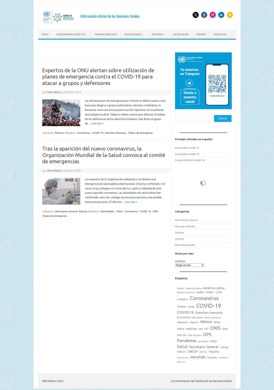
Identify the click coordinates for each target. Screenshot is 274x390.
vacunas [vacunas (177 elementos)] (198, 355)
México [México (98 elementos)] (206, 321)
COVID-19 (97, 131)
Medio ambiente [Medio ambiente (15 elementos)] (212, 316)
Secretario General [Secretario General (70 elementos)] (203, 346)
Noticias (59, 131)
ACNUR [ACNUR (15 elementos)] (180, 287)
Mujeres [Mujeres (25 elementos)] (194, 321)
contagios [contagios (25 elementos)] (182, 298)
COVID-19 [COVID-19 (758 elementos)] (208, 304)
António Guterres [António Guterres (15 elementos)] (186, 291)
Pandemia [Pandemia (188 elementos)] (186, 339)
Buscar (223, 117)
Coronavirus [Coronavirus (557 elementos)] (204, 297)
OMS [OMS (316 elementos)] (215, 327)
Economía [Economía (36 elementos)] (183, 316)
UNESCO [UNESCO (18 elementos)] (181, 350)
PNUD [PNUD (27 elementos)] (213, 340)
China (119, 210)
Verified (201, 34)
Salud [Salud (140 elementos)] (182, 345)
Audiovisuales (133, 34)
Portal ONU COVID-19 (187, 146)
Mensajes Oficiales (185, 225)
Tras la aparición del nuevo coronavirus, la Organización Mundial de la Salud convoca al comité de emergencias (103, 153)
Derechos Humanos (116, 131)
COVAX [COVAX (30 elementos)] (181, 305)
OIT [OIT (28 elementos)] (206, 327)
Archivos (180, 260)
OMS (155, 210)
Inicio (45, 34)
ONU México (54, 91)
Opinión (179, 237)
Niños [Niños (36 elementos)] (181, 327)
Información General (66, 210)
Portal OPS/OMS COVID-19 (190, 159)
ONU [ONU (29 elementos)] (225, 327)
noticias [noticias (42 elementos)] (191, 327)
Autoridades (107, 210)
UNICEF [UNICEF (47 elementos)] (193, 350)
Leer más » (97, 122)
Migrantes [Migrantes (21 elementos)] (182, 321)
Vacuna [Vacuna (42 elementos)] (214, 350)
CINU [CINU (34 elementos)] (219, 291)
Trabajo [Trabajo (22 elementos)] (224, 346)
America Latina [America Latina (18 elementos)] (194, 287)
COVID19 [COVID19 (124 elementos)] (185, 311)
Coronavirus (83, 131)
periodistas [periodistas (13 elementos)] (203, 340)
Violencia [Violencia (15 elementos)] (223, 356)
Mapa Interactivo (106, 34)
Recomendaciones (185, 243)
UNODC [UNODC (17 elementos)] (203, 350)
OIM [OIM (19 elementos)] (200, 328)
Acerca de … (221, 34)
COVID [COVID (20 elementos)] (191, 305)
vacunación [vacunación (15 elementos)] (183, 356)
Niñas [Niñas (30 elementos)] (217, 321)
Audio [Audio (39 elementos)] (200, 291)
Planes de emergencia (140, 131)
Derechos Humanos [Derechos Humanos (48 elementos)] (209, 311)
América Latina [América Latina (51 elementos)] (214, 287)
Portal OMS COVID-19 (187, 152)
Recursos (157, 34)
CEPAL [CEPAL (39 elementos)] (210, 291)
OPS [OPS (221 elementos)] (207, 333)
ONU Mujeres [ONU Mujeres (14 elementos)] (195, 334)
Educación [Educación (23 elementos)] (197, 316)
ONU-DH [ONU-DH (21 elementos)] (181, 334)
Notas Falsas (181, 34)
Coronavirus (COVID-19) (70, 34)
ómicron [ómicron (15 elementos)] (181, 361)
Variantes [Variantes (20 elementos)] (212, 356)
